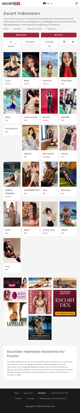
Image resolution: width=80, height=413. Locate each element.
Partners (18, 398)
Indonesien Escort (34, 29)
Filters (59, 35)
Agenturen (28, 393)
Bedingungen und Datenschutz (53, 398)
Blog (16, 393)
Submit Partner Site (59, 393)
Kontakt (30, 398)
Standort (17, 29)
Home (6, 29)
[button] (48, 3)
